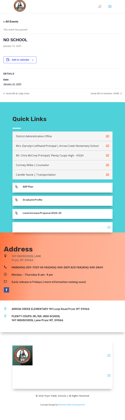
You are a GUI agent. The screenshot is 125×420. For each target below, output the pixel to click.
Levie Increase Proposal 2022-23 (42, 213)
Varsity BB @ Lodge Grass (17, 93)
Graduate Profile (32, 199)
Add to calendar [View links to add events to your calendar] (20, 59)
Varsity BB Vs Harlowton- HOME (105, 93)
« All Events (10, 21)
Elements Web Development (71, 404)
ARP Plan (28, 186)
